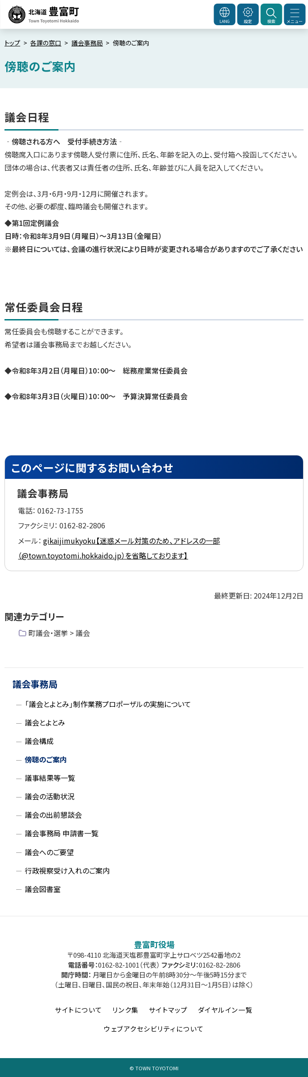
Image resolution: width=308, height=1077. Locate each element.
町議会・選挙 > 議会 (59, 632)
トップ (12, 42)
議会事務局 (87, 42)
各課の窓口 (45, 42)
